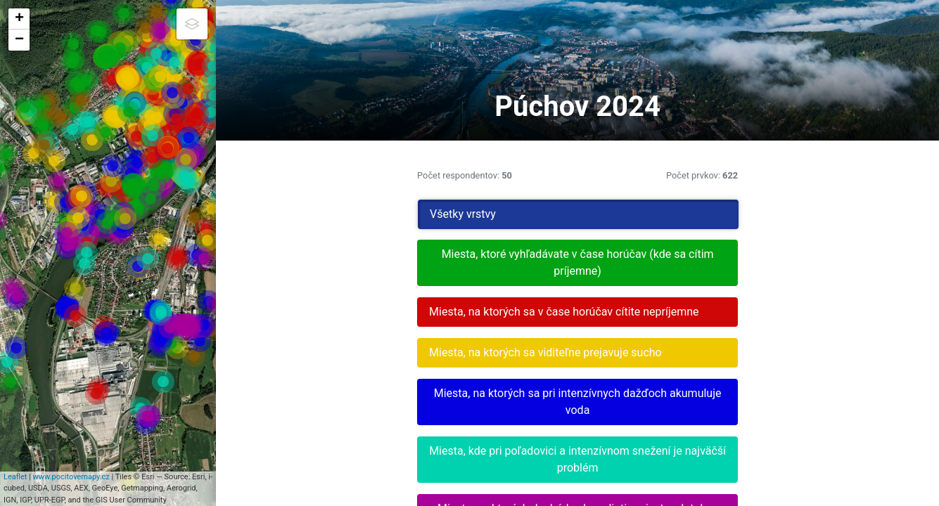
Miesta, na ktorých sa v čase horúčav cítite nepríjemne (763, 320)
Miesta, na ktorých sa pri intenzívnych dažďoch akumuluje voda (763, 435)
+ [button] (19, 19)
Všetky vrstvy (684, 214)
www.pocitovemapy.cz (83, 500)
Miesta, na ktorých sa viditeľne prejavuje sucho (762, 378)
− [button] (19, 40)
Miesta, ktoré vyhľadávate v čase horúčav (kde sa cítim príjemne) (763, 262)
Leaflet (27, 500)
